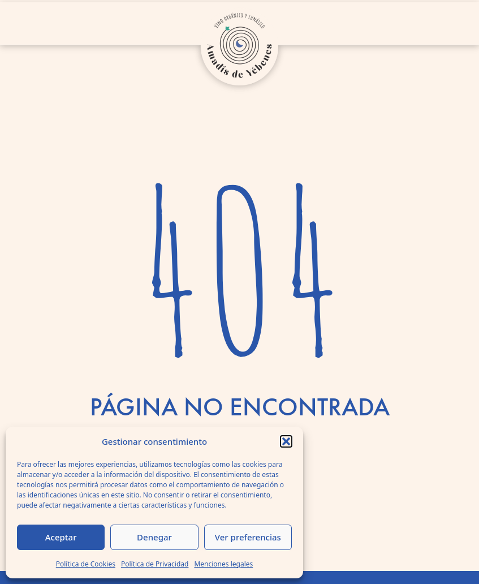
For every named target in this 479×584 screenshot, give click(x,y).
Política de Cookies (85, 564)
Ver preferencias (248, 537)
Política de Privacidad (155, 564)
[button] (286, 441)
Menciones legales (223, 564)
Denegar (154, 537)
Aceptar (61, 537)
